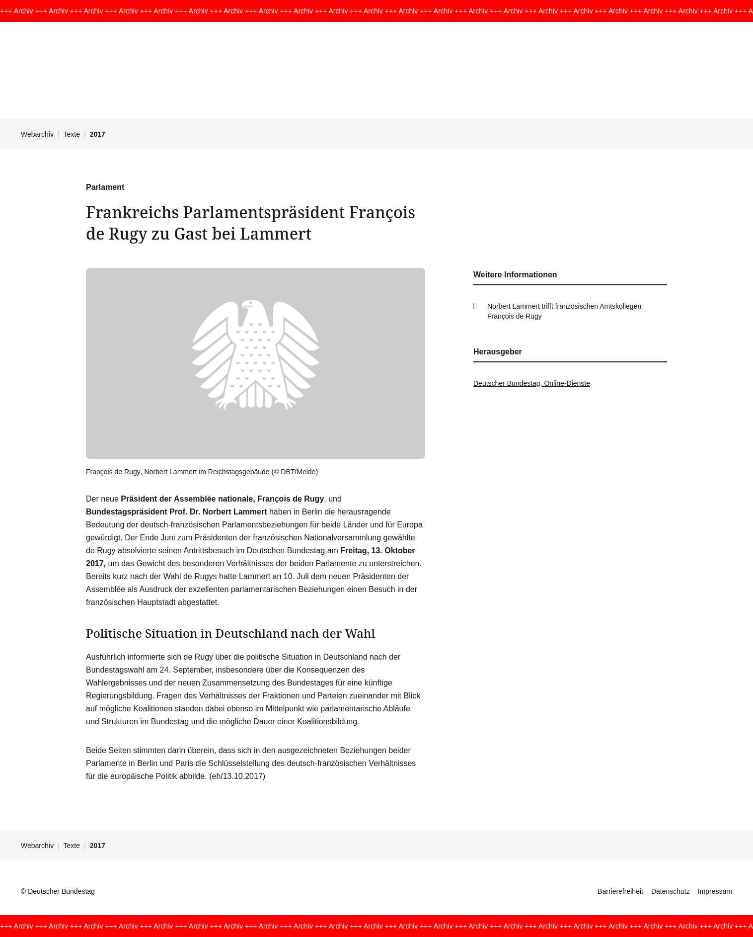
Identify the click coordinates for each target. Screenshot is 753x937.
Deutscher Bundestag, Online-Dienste (531, 383)
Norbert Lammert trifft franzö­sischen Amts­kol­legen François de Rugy (564, 311)
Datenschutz (670, 891)
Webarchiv (37, 134)
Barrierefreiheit (620, 891)
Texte (72, 134)
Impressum (715, 891)
